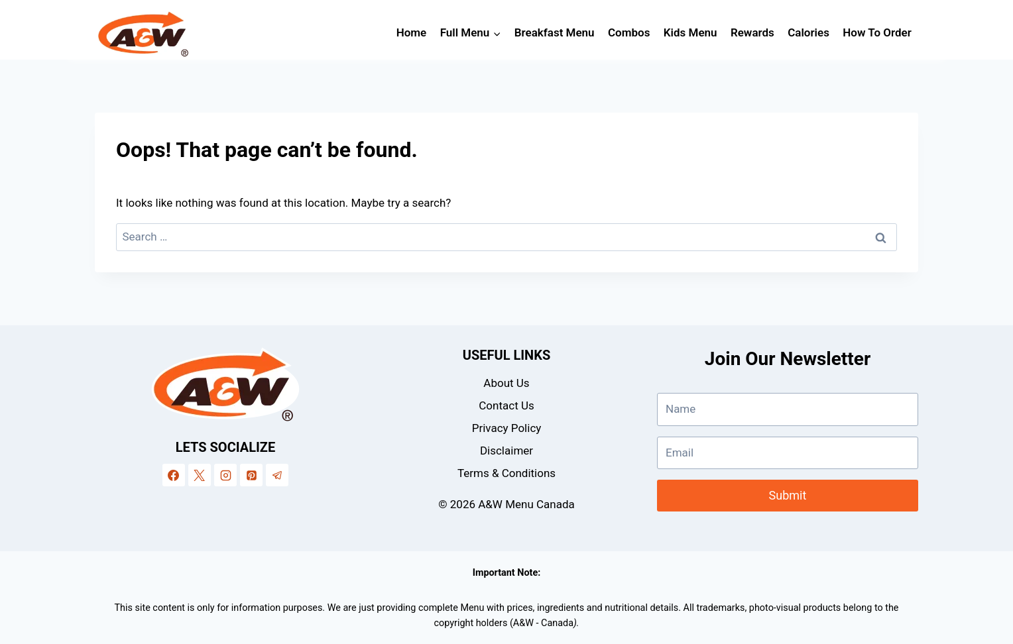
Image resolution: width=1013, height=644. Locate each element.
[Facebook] (173, 475)
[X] (199, 475)
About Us (506, 383)
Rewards (752, 32)
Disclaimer (506, 450)
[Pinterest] (251, 475)
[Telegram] (277, 475)
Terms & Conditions (506, 473)
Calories (808, 32)
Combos (629, 32)
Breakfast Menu (554, 32)
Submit (788, 495)
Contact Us (506, 405)
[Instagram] (225, 475)
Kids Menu (690, 32)
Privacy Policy (507, 428)
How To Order (877, 32)
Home (411, 32)
